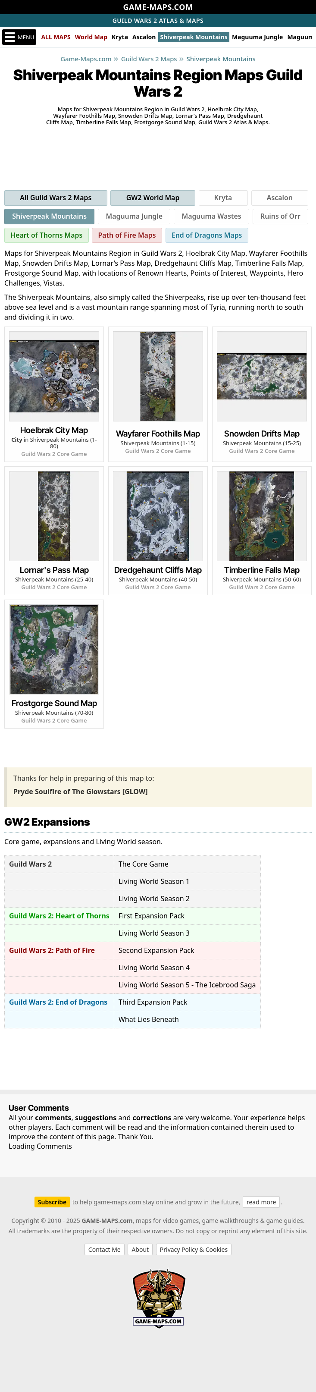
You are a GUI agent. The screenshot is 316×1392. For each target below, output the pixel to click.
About (140, 1250)
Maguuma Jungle (257, 37)
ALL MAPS (55, 37)
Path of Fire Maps (128, 236)
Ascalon (144, 37)
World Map (91, 37)
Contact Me (104, 1250)
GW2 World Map (153, 198)
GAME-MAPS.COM (158, 7)
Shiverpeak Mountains (193, 37)
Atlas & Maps (158, 20)
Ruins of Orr (280, 217)
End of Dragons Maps (208, 236)
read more (261, 1203)
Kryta (120, 37)
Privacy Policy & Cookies (194, 1250)
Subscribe (52, 1203)
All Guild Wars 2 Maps (56, 198)
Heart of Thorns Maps (46, 236)
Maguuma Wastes (211, 217)
